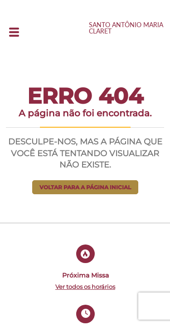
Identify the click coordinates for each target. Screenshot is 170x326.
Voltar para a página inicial (85, 187)
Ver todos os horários (85, 286)
